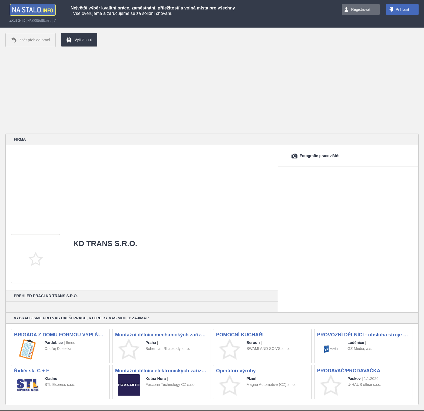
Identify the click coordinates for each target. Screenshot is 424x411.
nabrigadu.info (39, 20)
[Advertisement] (212, 90)
